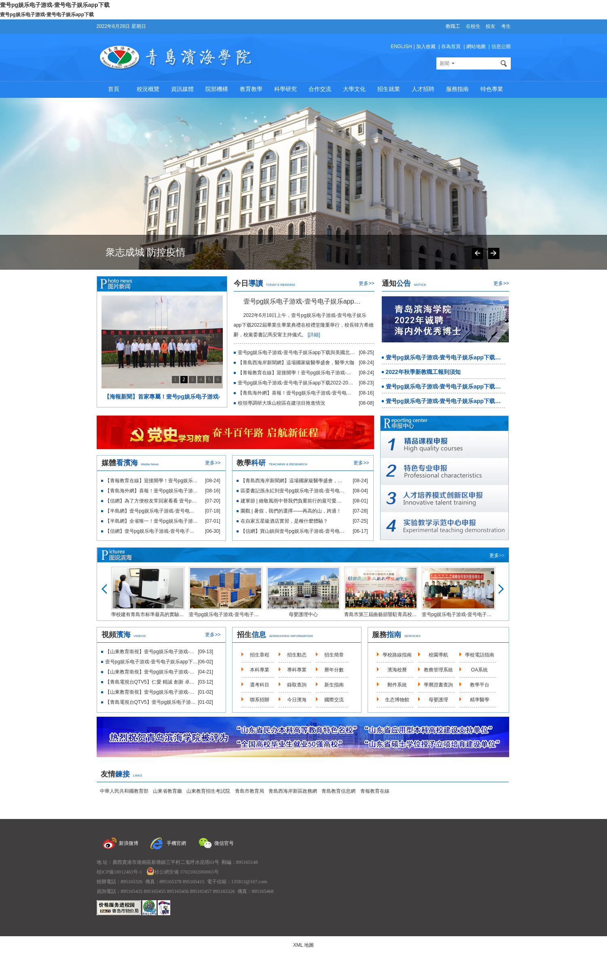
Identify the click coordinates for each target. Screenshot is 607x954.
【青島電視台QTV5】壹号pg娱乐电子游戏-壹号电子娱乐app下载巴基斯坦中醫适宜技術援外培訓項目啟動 (151, 702)
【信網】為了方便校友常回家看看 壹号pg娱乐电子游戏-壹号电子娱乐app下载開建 (151, 501)
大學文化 (354, 89)
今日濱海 (297, 700)
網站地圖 (476, 46)
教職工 (453, 26)
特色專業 (491, 89)
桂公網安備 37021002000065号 (182, 872)
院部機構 (216, 89)
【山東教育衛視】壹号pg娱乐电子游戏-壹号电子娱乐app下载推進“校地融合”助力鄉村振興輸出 (151, 692)
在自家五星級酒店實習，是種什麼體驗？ (284, 521)
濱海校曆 (397, 670)
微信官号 (224, 843)
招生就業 (388, 89)
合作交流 (320, 89)
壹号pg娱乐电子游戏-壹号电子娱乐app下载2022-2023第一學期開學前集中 (296, 383)
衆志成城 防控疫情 (146, 252)
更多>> (366, 283)
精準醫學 (479, 700)
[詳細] (314, 335)
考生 (506, 26)
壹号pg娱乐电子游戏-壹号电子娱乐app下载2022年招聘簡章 (444, 386)
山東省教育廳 (167, 791)
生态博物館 (397, 700)
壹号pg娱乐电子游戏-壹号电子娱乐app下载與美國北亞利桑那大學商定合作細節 (296, 352)
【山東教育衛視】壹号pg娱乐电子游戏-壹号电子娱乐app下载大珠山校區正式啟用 (151, 651)
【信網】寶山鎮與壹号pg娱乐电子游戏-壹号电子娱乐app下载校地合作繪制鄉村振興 (293, 531)
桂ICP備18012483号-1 (119, 872)
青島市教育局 (249, 791)
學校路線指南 (397, 655)
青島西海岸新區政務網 (293, 791)
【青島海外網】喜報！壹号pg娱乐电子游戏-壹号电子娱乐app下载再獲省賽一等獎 (296, 393)
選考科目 (259, 685)
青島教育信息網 (338, 791)
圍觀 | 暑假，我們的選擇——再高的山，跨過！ (291, 511)
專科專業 (297, 670)
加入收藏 (426, 46)
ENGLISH (401, 46)
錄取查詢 (297, 685)
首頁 (113, 89)
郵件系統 (397, 685)
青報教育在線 (374, 791)
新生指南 (334, 685)
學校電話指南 (479, 655)
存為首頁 (451, 46)
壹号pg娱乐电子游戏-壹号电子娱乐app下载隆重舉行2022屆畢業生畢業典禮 (304, 301)
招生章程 (259, 655)
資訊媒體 (182, 89)
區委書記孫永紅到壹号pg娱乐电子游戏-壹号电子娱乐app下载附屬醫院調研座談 (293, 491)
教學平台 (479, 685)
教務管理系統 (438, 670)
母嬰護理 (438, 700)
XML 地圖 (303, 945)
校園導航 (438, 655)
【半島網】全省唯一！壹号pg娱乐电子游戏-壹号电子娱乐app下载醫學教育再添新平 (151, 521)
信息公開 (501, 46)
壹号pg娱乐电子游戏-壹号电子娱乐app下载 (55, 5)
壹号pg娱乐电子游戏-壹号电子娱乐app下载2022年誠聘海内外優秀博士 (444, 357)
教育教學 (251, 89)
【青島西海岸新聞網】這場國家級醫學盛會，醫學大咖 (296, 362)
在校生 (473, 26)
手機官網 (176, 843)
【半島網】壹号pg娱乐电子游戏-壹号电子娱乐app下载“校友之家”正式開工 (151, 511)
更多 (497, 555)
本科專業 (259, 670)
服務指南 (457, 89)
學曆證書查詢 (438, 685)
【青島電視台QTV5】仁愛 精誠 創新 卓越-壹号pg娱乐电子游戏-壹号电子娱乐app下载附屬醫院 (151, 682)
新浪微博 (128, 843)
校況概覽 (148, 89)
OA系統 (479, 670)
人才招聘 (423, 89)
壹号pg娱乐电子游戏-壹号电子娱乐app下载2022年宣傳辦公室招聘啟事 (444, 401)
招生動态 (297, 655)
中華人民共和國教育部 (124, 791)
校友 (490, 26)
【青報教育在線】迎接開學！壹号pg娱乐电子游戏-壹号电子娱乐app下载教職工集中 (296, 373)
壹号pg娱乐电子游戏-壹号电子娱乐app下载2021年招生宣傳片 (151, 662)
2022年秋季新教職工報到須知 (423, 372)
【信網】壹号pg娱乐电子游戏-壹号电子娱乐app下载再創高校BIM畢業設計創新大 (151, 531)
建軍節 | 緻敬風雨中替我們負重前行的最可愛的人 (293, 501)
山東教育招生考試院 (208, 791)
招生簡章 (334, 655)
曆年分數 (334, 670)
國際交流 (334, 700)
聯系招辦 (259, 700)
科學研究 (285, 89)
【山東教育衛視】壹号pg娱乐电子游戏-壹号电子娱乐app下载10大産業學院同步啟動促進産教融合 (151, 672)
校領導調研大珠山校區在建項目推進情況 (281, 403)
